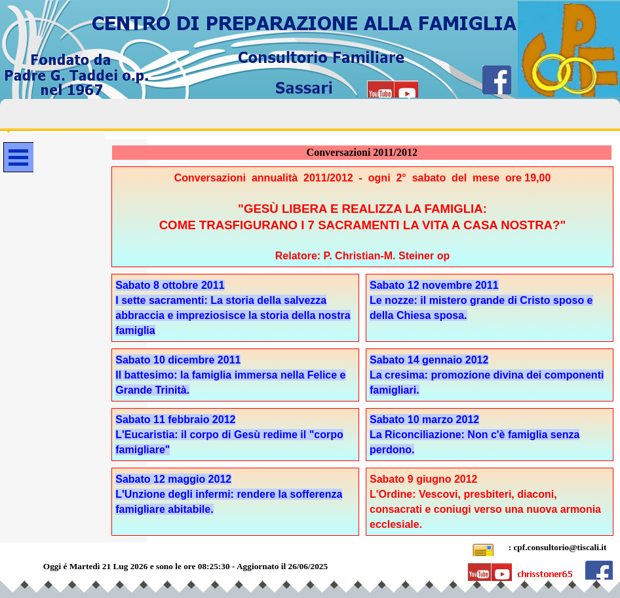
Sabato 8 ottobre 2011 (169, 285)
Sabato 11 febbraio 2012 (175, 419)
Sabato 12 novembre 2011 (434, 285)
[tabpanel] (362, 216)
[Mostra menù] (18, 157)
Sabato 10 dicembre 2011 (178, 359)
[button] (483, 548)
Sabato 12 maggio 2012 (173, 479)
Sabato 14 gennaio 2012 (429, 359)
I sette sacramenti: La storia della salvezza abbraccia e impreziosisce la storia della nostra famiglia (232, 315)
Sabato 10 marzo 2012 (424, 419)
